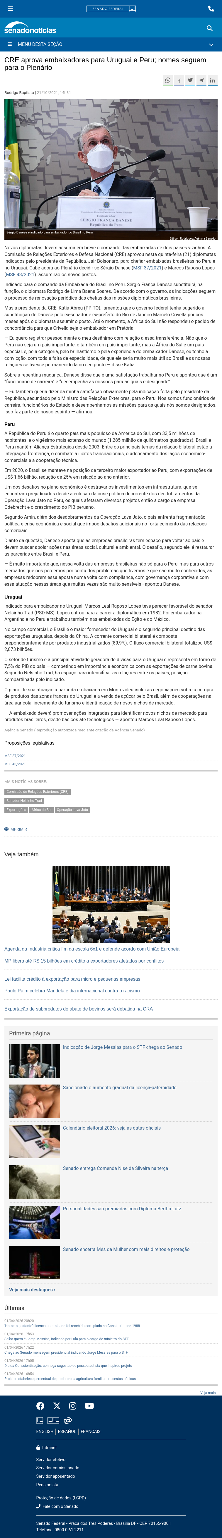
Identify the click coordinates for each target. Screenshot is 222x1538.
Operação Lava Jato (72, 810)
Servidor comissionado (57, 1467)
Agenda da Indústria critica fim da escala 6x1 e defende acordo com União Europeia (91, 948)
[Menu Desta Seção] (111, 44)
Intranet (46, 1447)
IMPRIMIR (15, 829)
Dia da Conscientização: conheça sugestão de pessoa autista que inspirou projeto (68, 1366)
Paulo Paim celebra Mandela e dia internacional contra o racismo (72, 990)
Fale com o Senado (57, 1506)
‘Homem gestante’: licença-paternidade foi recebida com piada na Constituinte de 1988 (72, 1326)
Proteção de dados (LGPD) (61, 1498)
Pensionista (47, 1484)
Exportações (16, 810)
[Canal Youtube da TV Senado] (87, 1406)
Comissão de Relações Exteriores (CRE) (37, 792)
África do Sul (41, 810)
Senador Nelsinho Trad (24, 801)
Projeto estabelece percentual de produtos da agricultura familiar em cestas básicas (70, 1379)
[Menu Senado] (10, 9)
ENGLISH (45, 1431)
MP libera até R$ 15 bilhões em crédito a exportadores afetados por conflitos (84, 960)
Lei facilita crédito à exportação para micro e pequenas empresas (72, 979)
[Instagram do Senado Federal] (73, 1406)
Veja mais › (209, 1393)
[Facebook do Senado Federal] (42, 1406)
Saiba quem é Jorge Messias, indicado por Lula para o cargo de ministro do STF (66, 1339)
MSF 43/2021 (20, 274)
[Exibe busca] (210, 28)
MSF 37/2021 (147, 268)
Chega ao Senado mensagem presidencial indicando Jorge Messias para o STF (66, 1352)
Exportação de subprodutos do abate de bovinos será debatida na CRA (78, 1008)
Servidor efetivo (51, 1459)
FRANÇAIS (91, 1431)
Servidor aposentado (55, 1476)
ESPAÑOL (67, 1431)
